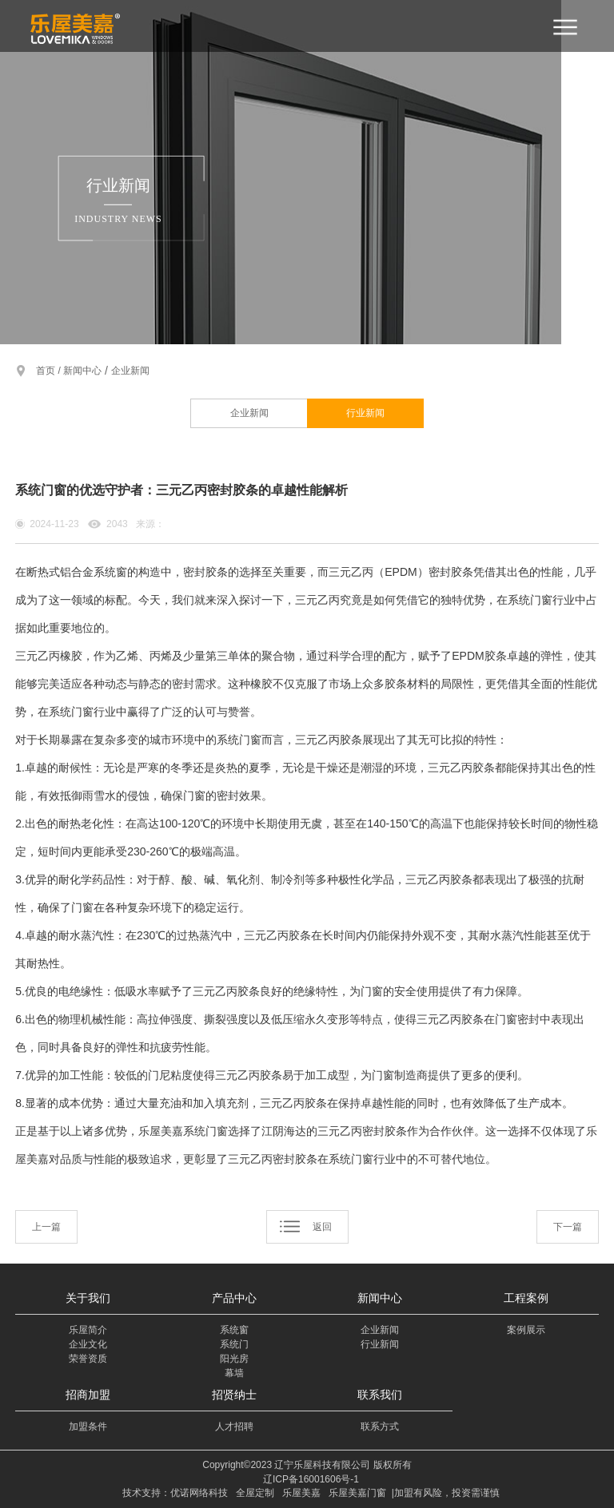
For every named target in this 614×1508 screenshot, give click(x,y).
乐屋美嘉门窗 (357, 1492)
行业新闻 (365, 413)
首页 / (49, 370)
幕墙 (234, 1373)
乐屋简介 (88, 1329)
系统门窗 (530, 599)
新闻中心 (82, 370)
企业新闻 (130, 370)
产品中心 (234, 1298)
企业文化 (88, 1344)
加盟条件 (88, 1426)
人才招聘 (234, 1426)
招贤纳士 (234, 1394)
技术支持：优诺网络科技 (175, 1492)
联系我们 (379, 1394)
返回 (322, 1226)
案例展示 (526, 1329)
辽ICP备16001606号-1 (311, 1479)
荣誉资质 (88, 1358)
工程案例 (526, 1298)
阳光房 (234, 1358)
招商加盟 (88, 1394)
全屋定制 (255, 1492)
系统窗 (234, 1329)
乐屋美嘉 (301, 1492)
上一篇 (46, 1226)
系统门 (234, 1344)
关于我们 (88, 1298)
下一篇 (567, 1226)
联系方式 (380, 1426)
